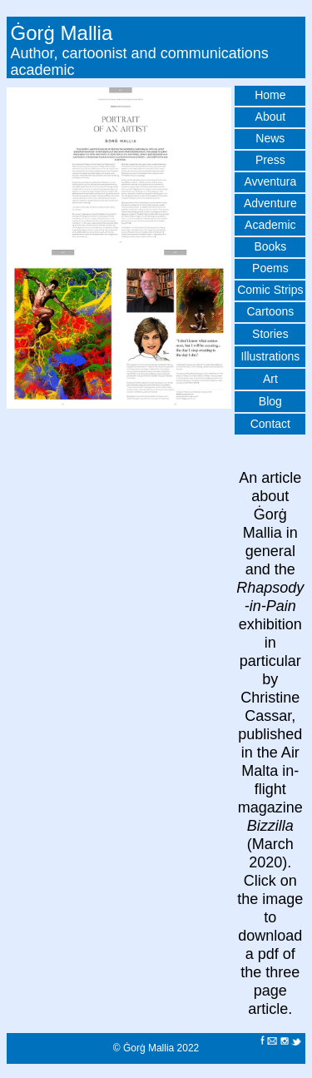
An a (254, 477)
